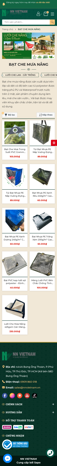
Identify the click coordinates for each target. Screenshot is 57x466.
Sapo (37, 462)
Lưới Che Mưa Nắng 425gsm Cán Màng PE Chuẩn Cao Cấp (14, 327)
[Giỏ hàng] (46, 13)
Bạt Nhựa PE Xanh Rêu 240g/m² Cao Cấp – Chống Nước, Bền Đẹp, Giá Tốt (42, 197)
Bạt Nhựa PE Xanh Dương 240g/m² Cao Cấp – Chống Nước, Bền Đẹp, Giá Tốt (15, 241)
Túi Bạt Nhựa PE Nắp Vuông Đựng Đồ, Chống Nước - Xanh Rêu (42, 154)
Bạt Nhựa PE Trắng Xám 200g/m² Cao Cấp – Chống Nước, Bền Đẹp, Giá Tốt (42, 241)
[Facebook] (4, 395)
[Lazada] (27, 395)
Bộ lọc (8, 114)
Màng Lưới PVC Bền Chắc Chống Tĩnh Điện (42, 283)
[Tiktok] (34, 395)
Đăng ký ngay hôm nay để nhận (28, 2)
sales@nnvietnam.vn (27, 387)
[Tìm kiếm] (52, 22)
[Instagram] (12, 395)
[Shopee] (19, 395)
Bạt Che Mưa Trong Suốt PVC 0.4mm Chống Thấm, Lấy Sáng (14, 154)
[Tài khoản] (38, 13)
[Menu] (52, 13)
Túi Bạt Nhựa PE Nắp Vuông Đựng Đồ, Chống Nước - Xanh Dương (14, 197)
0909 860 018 (28, 381)
